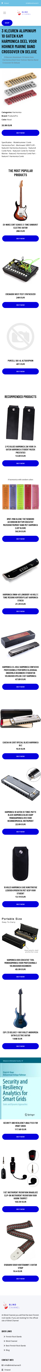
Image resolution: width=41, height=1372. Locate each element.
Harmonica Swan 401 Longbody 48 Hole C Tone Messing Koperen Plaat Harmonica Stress (20, 597)
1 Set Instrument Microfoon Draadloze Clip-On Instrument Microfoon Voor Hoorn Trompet (20, 1195)
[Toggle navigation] (5, 13)
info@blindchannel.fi (32, 3)
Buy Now (21, 133)
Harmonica (16, 112)
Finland (6, 3)
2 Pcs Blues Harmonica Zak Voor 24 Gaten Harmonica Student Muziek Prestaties (20, 449)
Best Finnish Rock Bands (16, 1345)
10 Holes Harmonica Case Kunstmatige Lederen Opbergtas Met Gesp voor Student (20, 890)
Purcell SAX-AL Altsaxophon (20, 360)
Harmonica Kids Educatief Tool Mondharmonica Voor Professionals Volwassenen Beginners (20, 962)
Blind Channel (11, 1341)
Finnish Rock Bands (14, 1336)
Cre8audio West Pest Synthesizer (20, 294)
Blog (8, 1350)
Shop (7, 23)
